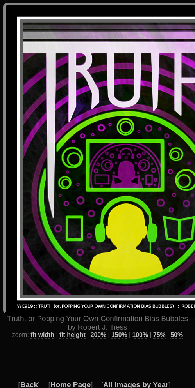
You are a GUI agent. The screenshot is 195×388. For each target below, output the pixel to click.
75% (159, 320)
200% (98, 320)
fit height (72, 320)
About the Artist (142, 379)
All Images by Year (136, 371)
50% (176, 320)
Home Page (70, 371)
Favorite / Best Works (63, 379)
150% (119, 320)
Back (29, 371)
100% (140, 320)
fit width (42, 320)
